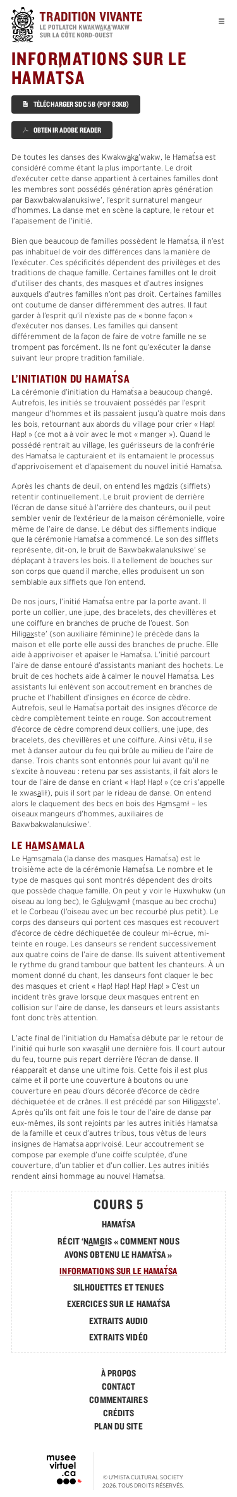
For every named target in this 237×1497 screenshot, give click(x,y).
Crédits (119, 1413)
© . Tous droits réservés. (143, 1481)
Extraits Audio (119, 1321)
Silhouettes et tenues (118, 1287)
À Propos (119, 1373)
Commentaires (118, 1399)
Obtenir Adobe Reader (62, 129)
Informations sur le (118, 1271)
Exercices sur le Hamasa (119, 1303)
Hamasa (119, 1224)
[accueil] (88, 26)
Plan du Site (118, 1426)
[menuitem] (118, 1373)
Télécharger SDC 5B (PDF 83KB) (76, 104)
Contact (119, 1386)
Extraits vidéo (118, 1337)
